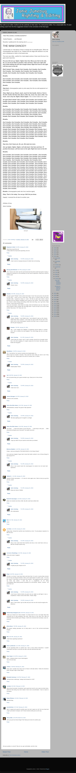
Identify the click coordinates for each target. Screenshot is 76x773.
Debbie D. (9, 476)
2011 (55, 314)
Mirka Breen (10, 626)
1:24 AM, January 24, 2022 (18, 476)
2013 (55, 310)
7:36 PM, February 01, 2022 (17, 666)
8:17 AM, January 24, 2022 (15, 520)
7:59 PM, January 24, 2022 (21, 327)
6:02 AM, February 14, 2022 (18, 686)
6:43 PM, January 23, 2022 (17, 293)
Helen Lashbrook (11, 645)
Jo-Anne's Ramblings (12, 553)
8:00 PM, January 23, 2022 (15, 375)
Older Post (45, 752)
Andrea (8, 666)
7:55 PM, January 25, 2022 (19, 626)
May (56, 274)
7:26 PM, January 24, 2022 (26, 283)
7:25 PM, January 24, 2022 (26, 258)
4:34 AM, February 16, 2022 (21, 698)
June (56, 272)
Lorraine (9, 686)
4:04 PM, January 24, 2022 (16, 574)
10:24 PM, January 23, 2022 (25, 426)
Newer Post (7, 752)
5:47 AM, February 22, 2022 (20, 707)
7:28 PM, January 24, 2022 (26, 316)
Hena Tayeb (10, 656)
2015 (55, 305)
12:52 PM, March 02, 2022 (19, 717)
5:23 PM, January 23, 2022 (21, 247)
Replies (10, 256)
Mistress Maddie (11, 449)
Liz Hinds (9, 528)
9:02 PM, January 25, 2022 (15, 636)
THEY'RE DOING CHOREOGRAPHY (58, 282)
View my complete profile (58, 41)
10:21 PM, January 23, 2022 (25, 405)
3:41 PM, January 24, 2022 (24, 553)
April (56, 276)
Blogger (47, 769)
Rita (8, 636)
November (57, 261)
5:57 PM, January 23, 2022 (24, 269)
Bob (8, 520)
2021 (55, 293)
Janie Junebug (11, 239)
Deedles (9, 293)
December (57, 258)
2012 (55, 312)
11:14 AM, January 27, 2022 (22, 645)
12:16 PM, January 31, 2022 (20, 656)
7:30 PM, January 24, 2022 (26, 415)
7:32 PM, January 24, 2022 (26, 540)
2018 (55, 299)
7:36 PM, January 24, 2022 (26, 600)
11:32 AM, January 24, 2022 (18, 528)
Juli (7, 375)
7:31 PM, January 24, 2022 (26, 463)
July (56, 270)
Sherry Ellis (10, 717)
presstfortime (10, 707)
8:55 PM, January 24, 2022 (27, 612)
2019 (55, 297)
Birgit (8, 574)
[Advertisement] (57, 103)
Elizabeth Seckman (11, 677)
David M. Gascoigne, (12, 498)
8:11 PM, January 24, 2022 (26, 337)
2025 (55, 250)
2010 (55, 316)
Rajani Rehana (10, 698)
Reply (8, 252)
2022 (55, 256)
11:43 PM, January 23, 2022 (22, 449)
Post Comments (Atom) (14, 755)
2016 (55, 303)
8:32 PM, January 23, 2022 (22, 396)
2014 (55, 308)
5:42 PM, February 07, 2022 (23, 677)
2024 (55, 252)
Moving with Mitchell (12, 269)
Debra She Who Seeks (12, 405)
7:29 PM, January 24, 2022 (26, 364)
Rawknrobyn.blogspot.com (13, 612)
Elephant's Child (11, 247)
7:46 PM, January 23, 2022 (19, 351)
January (57, 278)
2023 (55, 254)
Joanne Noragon (11, 396)
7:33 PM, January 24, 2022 (26, 592)
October (57, 264)
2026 (55, 247)
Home (26, 752)
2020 (55, 295)
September (57, 266)
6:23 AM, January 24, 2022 (24, 498)
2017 (55, 301)
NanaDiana (9, 351)
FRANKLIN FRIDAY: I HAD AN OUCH (58, 288)
